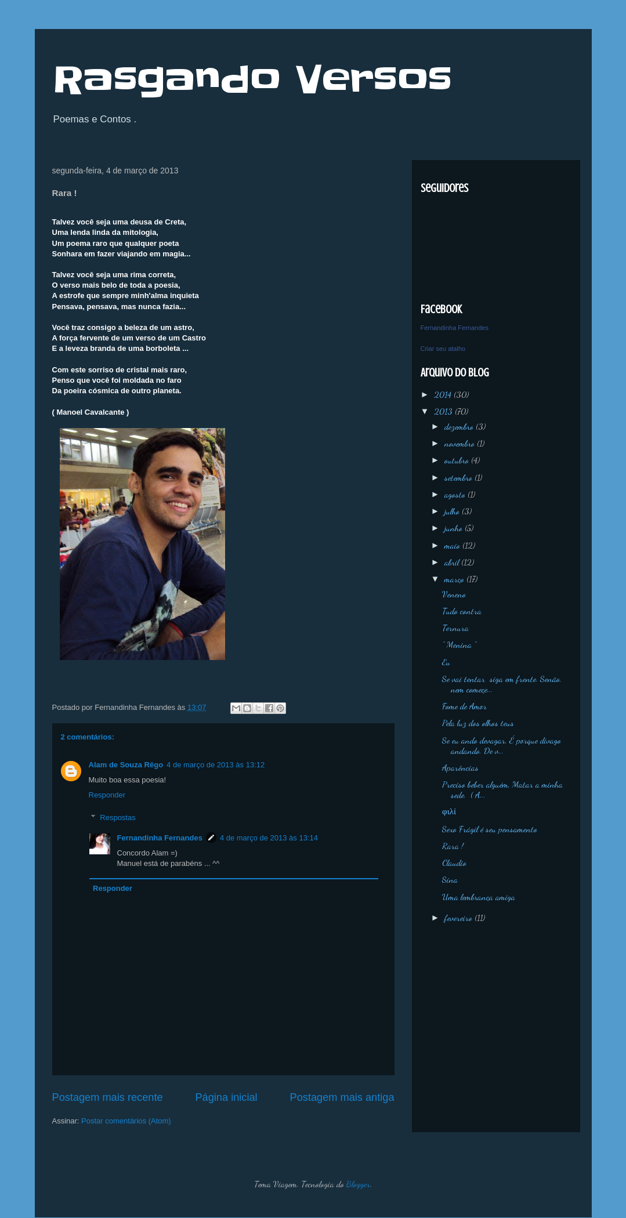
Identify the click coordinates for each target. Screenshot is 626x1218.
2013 (444, 411)
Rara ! (453, 845)
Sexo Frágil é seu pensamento (489, 829)
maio (453, 545)
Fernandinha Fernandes (159, 837)
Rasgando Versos (252, 80)
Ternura (455, 627)
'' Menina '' (459, 644)
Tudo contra (462, 611)
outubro (457, 460)
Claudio (454, 862)
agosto (456, 494)
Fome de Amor (464, 706)
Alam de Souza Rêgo (126, 764)
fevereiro (459, 917)
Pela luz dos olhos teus (478, 722)
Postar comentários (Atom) (126, 1120)
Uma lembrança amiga (478, 896)
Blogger (358, 1184)
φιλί (449, 811)
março (455, 579)
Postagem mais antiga (342, 1097)
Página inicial (226, 1097)
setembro (459, 477)
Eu (446, 662)
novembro (460, 443)
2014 (444, 394)
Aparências (460, 767)
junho (454, 528)
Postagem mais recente (107, 1097)
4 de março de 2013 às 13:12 (216, 764)
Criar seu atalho (443, 348)
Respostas (117, 817)
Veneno (454, 594)
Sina (450, 879)
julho (453, 511)
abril (452, 562)
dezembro (460, 426)
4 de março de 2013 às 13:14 (269, 837)
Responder (107, 795)
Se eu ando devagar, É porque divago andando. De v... (501, 745)
